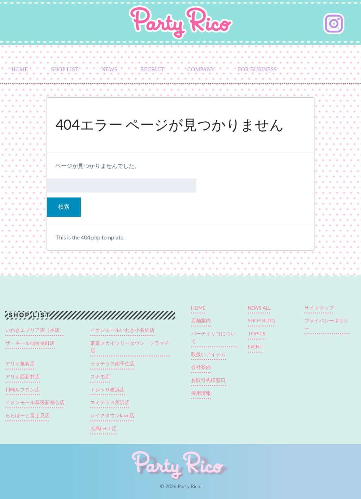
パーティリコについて (213, 337)
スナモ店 (100, 376)
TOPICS (256, 333)
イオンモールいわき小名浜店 (122, 330)
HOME (19, 69)
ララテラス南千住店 (112, 363)
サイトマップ (319, 308)
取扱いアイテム (208, 354)
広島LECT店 (103, 428)
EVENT (255, 346)
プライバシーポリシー (326, 324)
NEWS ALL (259, 308)
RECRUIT (152, 69)
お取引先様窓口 (208, 380)
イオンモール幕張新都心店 (35, 402)
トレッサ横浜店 (107, 389)
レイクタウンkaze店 (112, 415)
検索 (63, 206)
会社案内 (201, 367)
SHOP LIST (65, 69)
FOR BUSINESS (257, 69)
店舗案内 (201, 320)
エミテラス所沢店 (110, 402)
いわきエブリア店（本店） (35, 330)
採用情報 (201, 393)
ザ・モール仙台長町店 (30, 343)
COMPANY (201, 69)
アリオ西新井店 (22, 376)
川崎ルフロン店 (22, 389)
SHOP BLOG (261, 320)
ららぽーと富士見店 (27, 415)
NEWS (109, 69)
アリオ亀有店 (20, 363)
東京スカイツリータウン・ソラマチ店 (129, 347)
